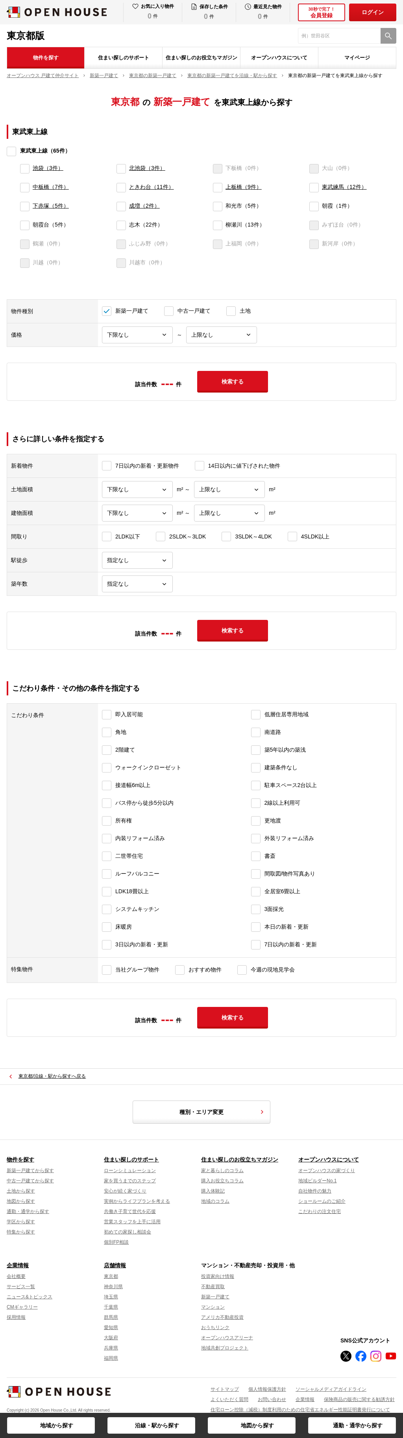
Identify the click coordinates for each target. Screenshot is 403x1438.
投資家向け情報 (217, 1276)
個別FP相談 (116, 1242)
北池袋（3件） (147, 168)
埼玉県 (111, 1297)
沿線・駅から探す (157, 1425)
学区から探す (21, 1221)
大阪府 (111, 1337)
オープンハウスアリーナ (227, 1337)
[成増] (121, 206)
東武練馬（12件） (344, 187)
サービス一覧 (21, 1286)
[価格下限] (137, 334)
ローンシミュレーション (130, 1170)
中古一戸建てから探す (30, 1181)
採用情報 (16, 1317)
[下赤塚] (25, 206)
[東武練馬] (314, 187)
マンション (213, 1307)
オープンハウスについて (279, 58)
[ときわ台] (121, 187)
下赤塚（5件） (51, 206)
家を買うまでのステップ (130, 1181)
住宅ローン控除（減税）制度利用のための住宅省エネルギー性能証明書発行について (300, 1409)
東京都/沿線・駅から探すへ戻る (52, 1076)
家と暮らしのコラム (222, 1170)
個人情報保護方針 (267, 1389)
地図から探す (257, 1425)
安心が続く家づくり (125, 1191)
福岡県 (111, 1358)
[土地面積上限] (229, 489)
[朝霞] (314, 206)
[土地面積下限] (137, 489)
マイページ (357, 58)
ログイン (373, 12)
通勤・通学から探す (358, 1425)
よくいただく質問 (229, 1399)
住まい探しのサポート (123, 58)
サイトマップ (225, 1389)
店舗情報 (115, 1265)
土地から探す (21, 1191)
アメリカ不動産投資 (222, 1317)
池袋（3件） (48, 168)
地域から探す (56, 1425)
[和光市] (217, 206)
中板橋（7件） (51, 187)
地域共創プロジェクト (224, 1348)
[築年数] (137, 583)
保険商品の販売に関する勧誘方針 (359, 1399)
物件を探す (46, 58)
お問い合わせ (272, 1399)
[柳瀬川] (217, 225)
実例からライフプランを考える (137, 1201)
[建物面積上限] (229, 513)
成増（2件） (144, 206)
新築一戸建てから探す (30, 1170)
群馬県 (111, 1317)
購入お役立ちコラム (222, 1181)
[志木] (121, 225)
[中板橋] (25, 187)
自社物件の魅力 (314, 1191)
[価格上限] (221, 334)
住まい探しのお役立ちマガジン (201, 58)
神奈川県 (113, 1286)
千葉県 (111, 1307)
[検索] (388, 36)
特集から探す (21, 1232)
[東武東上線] (11, 151)
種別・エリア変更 (222, 1112)
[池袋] (25, 168)
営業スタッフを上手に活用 (132, 1221)
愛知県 (111, 1327)
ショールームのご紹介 (322, 1201)
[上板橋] (217, 187)
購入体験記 (213, 1191)
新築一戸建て (215, 1297)
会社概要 (16, 1276)
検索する (233, 381)
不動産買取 (213, 1286)
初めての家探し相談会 (127, 1232)
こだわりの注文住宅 (319, 1211)
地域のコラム (215, 1201)
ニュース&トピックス (29, 1297)
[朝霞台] (25, 225)
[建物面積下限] (137, 513)
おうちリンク (215, 1327)
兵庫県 (111, 1348)
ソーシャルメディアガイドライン (331, 1389)
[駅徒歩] (137, 560)
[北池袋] (121, 168)
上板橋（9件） (244, 187)
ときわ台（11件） (151, 187)
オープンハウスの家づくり (326, 1170)
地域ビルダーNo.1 (317, 1181)
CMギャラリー (22, 1307)
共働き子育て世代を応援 (130, 1211)
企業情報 (18, 1265)
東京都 (111, 1276)
